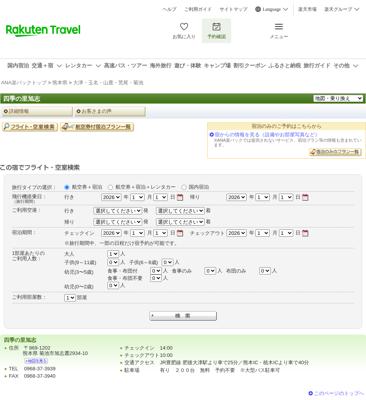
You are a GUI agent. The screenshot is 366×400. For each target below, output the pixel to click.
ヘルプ (169, 9)
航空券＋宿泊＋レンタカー (146, 187)
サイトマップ (233, 9)
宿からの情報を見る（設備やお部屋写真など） (267, 134)
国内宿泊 (199, 187)
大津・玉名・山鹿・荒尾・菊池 (108, 82)
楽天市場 (307, 9)
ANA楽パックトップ (24, 82)
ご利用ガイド (198, 9)
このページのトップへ (339, 393)
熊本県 (59, 82)
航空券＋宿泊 (87, 187)
